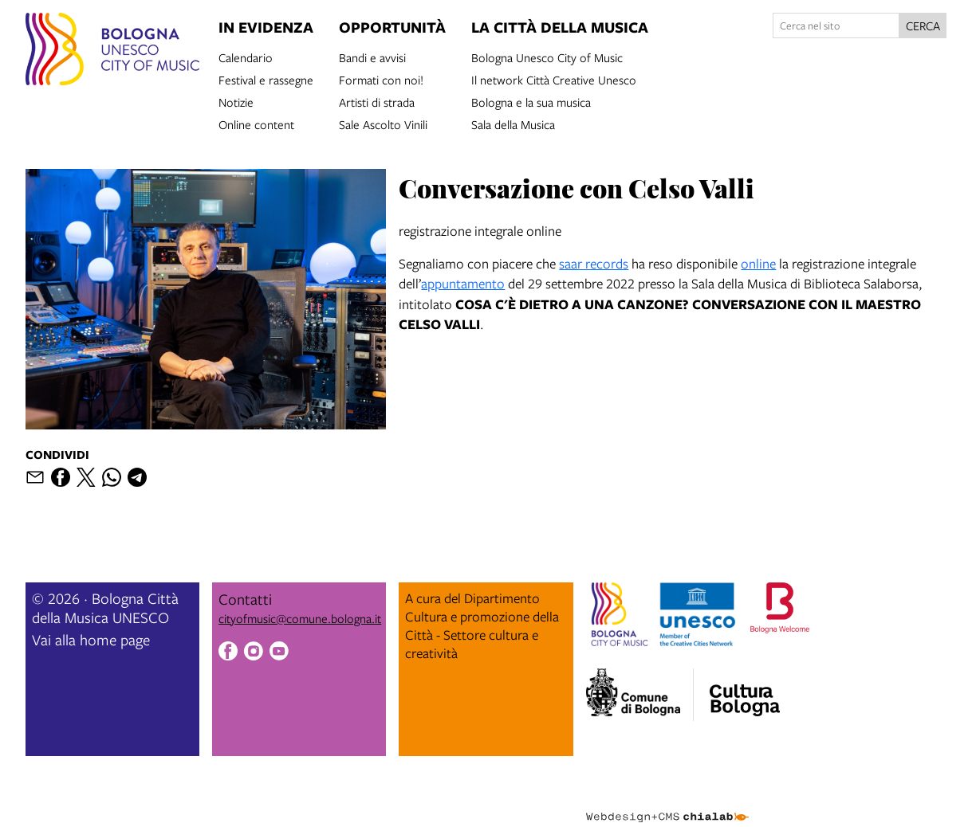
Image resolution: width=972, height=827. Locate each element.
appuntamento (463, 283)
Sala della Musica (513, 123)
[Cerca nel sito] (836, 25)
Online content (256, 123)
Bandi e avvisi (372, 56)
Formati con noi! (381, 79)
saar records (593, 263)
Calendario (245, 56)
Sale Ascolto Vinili (383, 123)
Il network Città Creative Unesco (553, 79)
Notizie (236, 101)
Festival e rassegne (265, 79)
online (758, 263)
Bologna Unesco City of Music (547, 56)
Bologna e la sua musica (531, 101)
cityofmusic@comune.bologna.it (299, 618)
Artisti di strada (377, 101)
